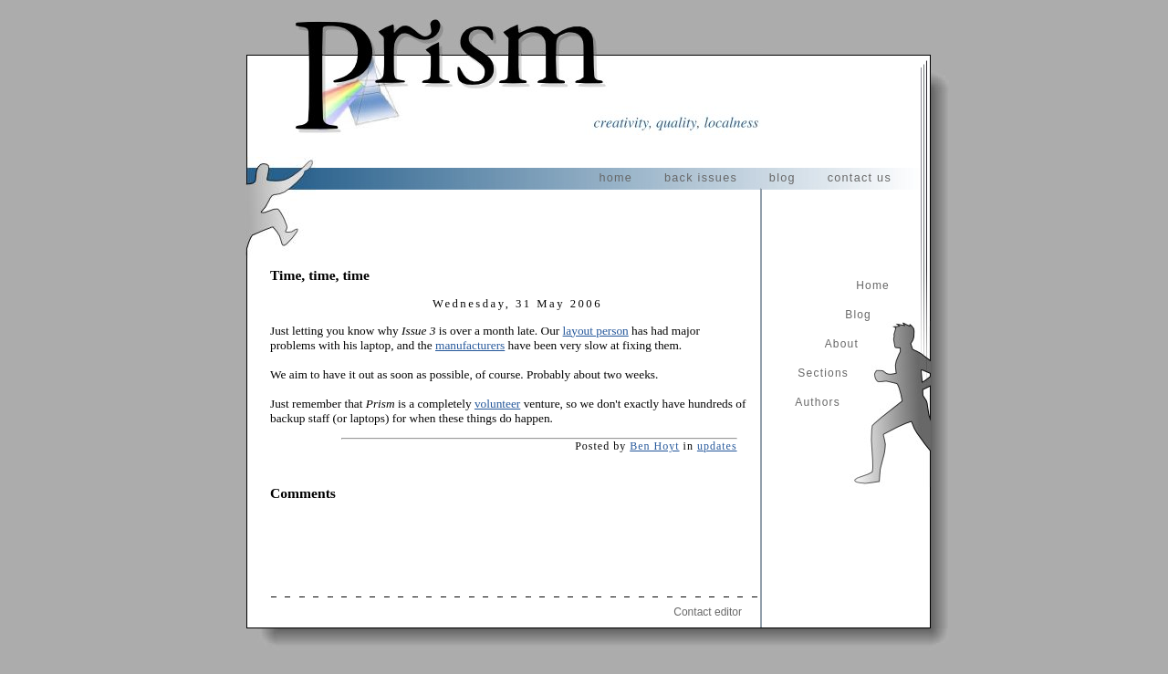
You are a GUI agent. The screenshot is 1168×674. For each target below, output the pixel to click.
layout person (596, 330)
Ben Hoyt (654, 446)
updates (717, 446)
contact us (860, 177)
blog (782, 177)
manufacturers (470, 345)
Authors (817, 402)
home (615, 177)
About (842, 343)
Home (873, 285)
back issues (700, 177)
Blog (858, 314)
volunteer (497, 403)
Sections (823, 373)
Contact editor (707, 612)
